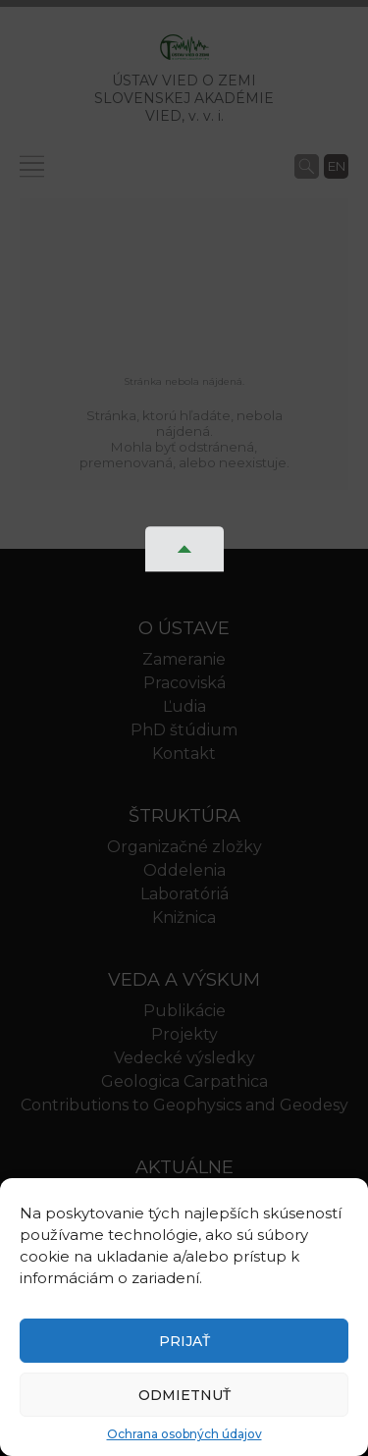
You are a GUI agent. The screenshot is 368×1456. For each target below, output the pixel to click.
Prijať (184, 1341)
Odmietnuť (184, 1395)
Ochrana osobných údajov (184, 1434)
